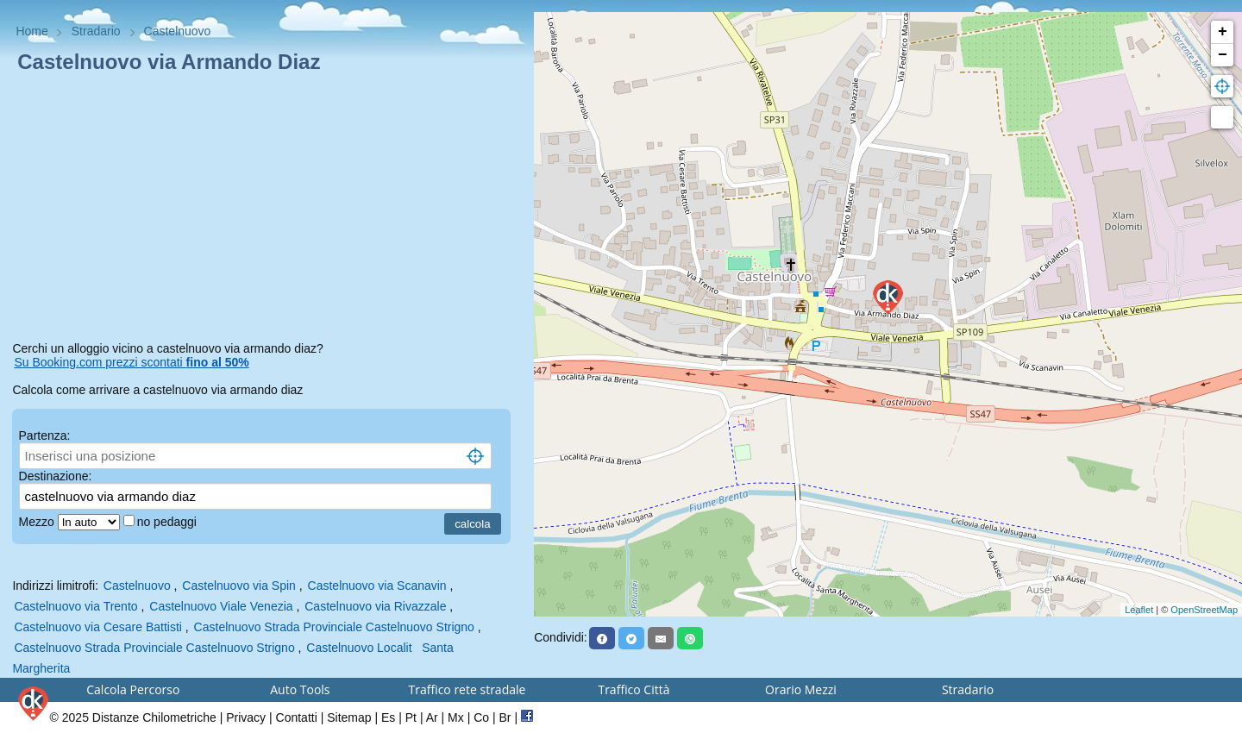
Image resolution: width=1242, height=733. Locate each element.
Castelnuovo (137, 585)
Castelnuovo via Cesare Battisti (98, 627)
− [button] (1222, 55)
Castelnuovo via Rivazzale (375, 606)
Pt (411, 717)
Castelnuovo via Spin (239, 585)
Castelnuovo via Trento (75, 606)
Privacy (246, 717)
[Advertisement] (266, 210)
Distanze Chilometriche (154, 717)
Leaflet (1139, 610)
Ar (432, 717)
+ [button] (1222, 32)
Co (481, 717)
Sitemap (349, 717)
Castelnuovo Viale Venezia (220, 606)
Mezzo (38, 522)
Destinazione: (55, 476)
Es (388, 717)
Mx (456, 717)
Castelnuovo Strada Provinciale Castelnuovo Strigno (334, 627)
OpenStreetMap (1204, 610)
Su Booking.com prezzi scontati (131, 362)
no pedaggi (168, 522)
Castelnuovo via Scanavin (377, 585)
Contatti (296, 717)
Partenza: (45, 435)
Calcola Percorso (132, 689)
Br (505, 717)
